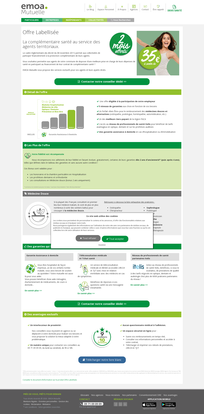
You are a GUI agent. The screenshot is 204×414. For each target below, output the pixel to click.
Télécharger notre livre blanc (102, 359)
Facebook (116, 404)
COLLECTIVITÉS (96, 20)
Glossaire (84, 395)
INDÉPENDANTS (73, 20)
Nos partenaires (129, 395)
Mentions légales (30, 401)
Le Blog (90, 8)
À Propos (122, 8)
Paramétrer (102, 245)
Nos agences (97, 395)
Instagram (120, 404)
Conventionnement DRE (150, 395)
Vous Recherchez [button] (121, 20)
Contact (145, 8)
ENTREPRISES (52, 20)
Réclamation (36, 404)
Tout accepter (115, 238)
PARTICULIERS (32, 20)
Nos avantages (170, 395)
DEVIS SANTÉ (175, 8)
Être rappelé (158, 8)
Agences (134, 8)
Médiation (46, 404)
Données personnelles (48, 401)
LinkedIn (125, 404)
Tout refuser (88, 238)
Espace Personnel (106, 8)
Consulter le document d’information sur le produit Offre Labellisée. (50, 380)
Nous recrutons (113, 395)
